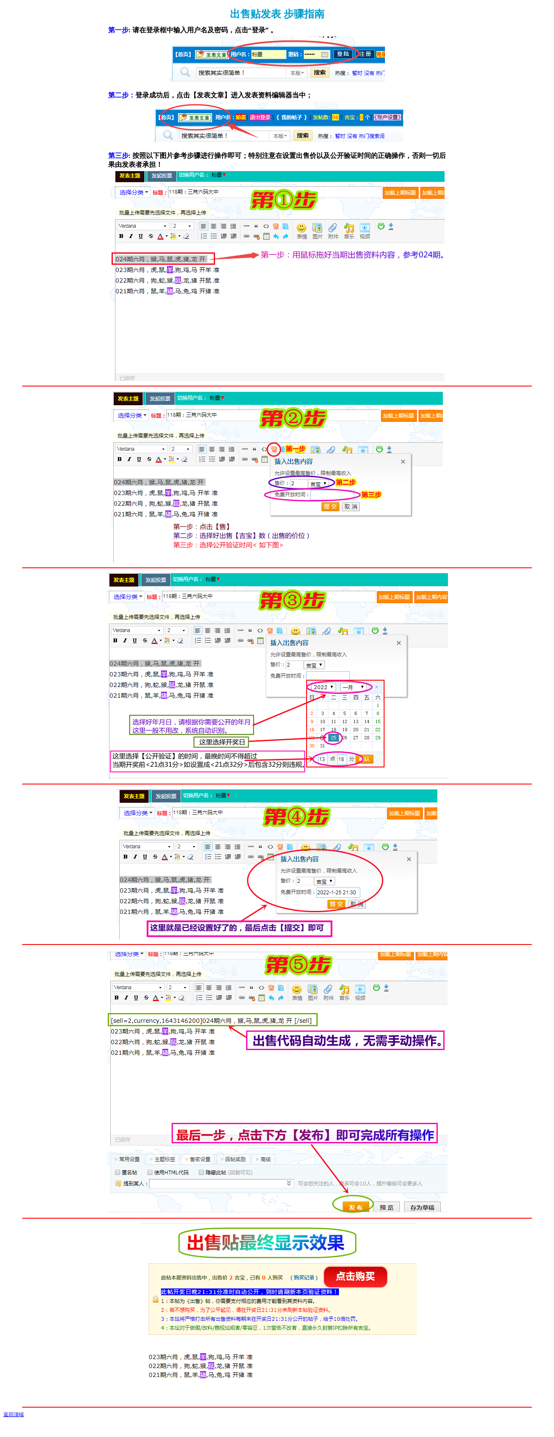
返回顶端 (13, 1414)
